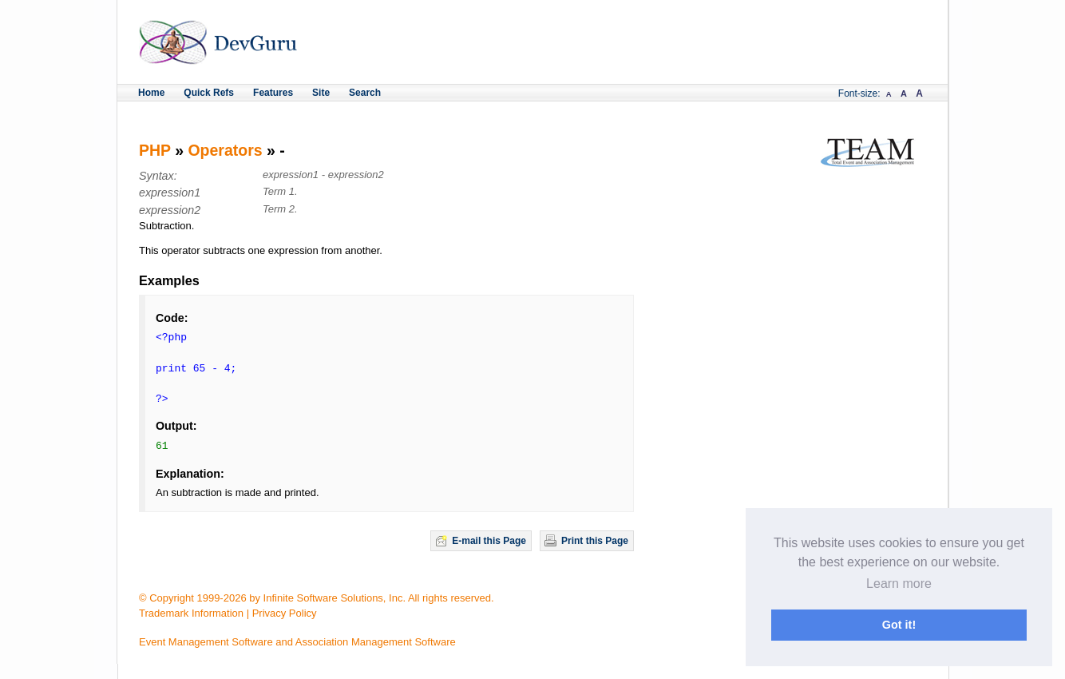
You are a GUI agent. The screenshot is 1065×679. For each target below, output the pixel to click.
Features (273, 92)
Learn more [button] (899, 583)
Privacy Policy (284, 613)
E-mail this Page (489, 540)
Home (151, 92)
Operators (225, 150)
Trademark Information (191, 613)
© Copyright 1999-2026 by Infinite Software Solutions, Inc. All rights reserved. (316, 598)
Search (365, 92)
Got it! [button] (899, 624)
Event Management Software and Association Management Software (297, 642)
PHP (155, 150)
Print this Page (594, 540)
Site (321, 92)
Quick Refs (209, 92)
